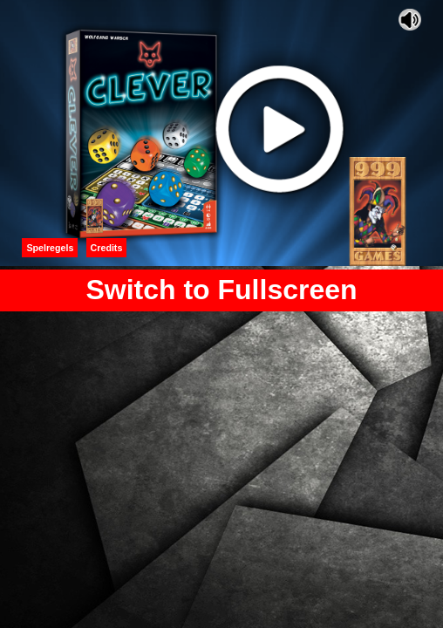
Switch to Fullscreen (221, 289)
